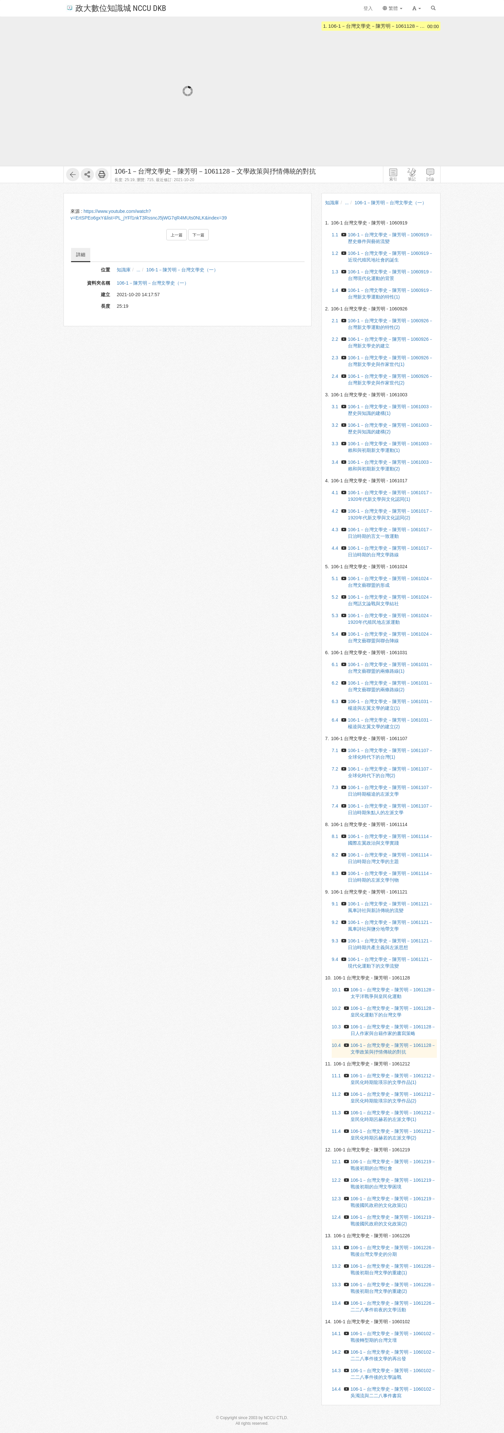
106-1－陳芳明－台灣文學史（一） (182, 269)
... (139, 269)
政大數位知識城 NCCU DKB (116, 8)
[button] (416, 8)
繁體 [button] (392, 8)
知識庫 (124, 269)
